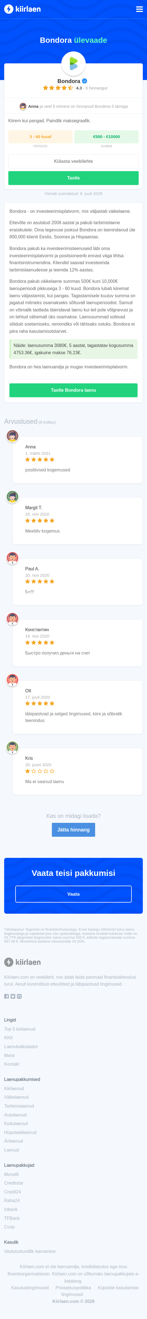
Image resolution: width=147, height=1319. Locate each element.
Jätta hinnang (73, 830)
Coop (9, 1227)
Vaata (73, 894)
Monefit (11, 1174)
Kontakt (11, 1064)
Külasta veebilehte (73, 161)
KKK (8, 1037)
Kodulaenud (16, 1123)
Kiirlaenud (14, 1088)
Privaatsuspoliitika (73, 1287)
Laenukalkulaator (21, 1046)
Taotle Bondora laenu (73, 390)
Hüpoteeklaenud (20, 1132)
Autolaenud (15, 1115)
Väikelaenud (16, 1097)
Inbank (10, 1209)
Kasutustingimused (30, 1287)
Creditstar (13, 1183)
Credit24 (12, 1192)
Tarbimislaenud (19, 1106)
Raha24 (12, 1200)
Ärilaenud (13, 1141)
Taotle (73, 178)
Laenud (11, 1150)
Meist (9, 1055)
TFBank (12, 1218)
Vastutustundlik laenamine (30, 1251)
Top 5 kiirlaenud (19, 1029)
